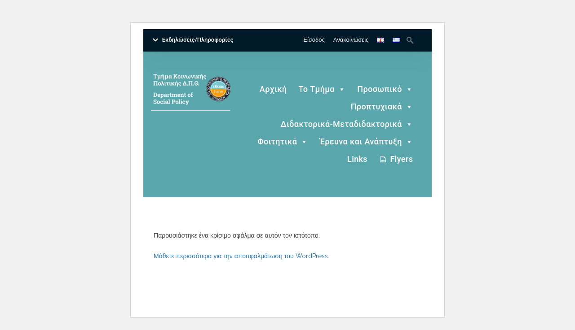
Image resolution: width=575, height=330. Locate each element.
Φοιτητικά (282, 142)
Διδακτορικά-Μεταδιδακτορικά (347, 124)
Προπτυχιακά (382, 107)
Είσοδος (314, 40)
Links (357, 159)
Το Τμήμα (322, 89)
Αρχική (273, 89)
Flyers (401, 159)
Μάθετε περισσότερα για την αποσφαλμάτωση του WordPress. (241, 256)
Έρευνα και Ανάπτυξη (366, 142)
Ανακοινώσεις (351, 40)
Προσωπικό (385, 89)
